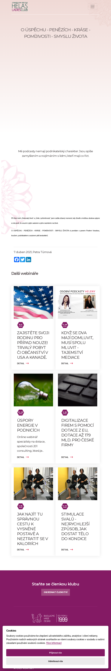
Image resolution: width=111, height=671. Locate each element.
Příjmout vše (55, 652)
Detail (23, 363)
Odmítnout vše (55, 661)
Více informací (54, 643)
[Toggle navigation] (92, 6)
